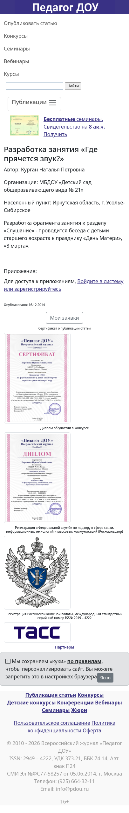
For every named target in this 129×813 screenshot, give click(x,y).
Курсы (11, 73)
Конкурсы (16, 35)
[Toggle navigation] (34, 104)
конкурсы (43, 702)
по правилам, (85, 661)
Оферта (92, 730)
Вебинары (16, 61)
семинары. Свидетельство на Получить (74, 127)
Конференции (75, 702)
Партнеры (64, 647)
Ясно (105, 678)
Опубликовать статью (30, 23)
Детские (18, 702)
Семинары (17, 48)
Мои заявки (64, 317)
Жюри (79, 710)
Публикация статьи (50, 694)
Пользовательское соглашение (52, 722)
